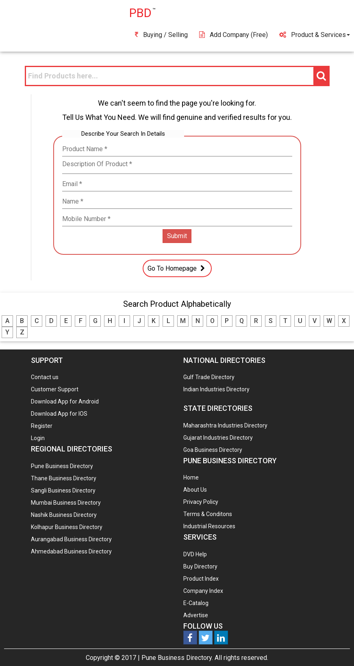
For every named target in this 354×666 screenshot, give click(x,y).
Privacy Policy (200, 502)
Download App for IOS (59, 413)
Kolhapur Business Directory (66, 527)
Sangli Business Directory (63, 490)
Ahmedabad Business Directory (71, 551)
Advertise (195, 615)
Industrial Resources (209, 526)
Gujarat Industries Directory (218, 437)
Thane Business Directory (63, 478)
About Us (195, 489)
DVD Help (195, 554)
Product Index (201, 578)
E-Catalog (195, 603)
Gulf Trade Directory (209, 377)
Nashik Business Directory (64, 515)
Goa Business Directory (212, 450)
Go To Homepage (177, 268)
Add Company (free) (233, 35)
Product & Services (314, 35)
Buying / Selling (161, 35)
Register (41, 426)
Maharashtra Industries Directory (225, 425)
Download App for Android (65, 401)
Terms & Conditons (207, 514)
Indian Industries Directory (216, 389)
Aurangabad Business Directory (71, 539)
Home (191, 477)
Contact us (45, 377)
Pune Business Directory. (177, 658)
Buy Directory (200, 566)
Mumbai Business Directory (66, 502)
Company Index (203, 591)
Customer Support (54, 389)
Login (38, 438)
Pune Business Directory (62, 466)
